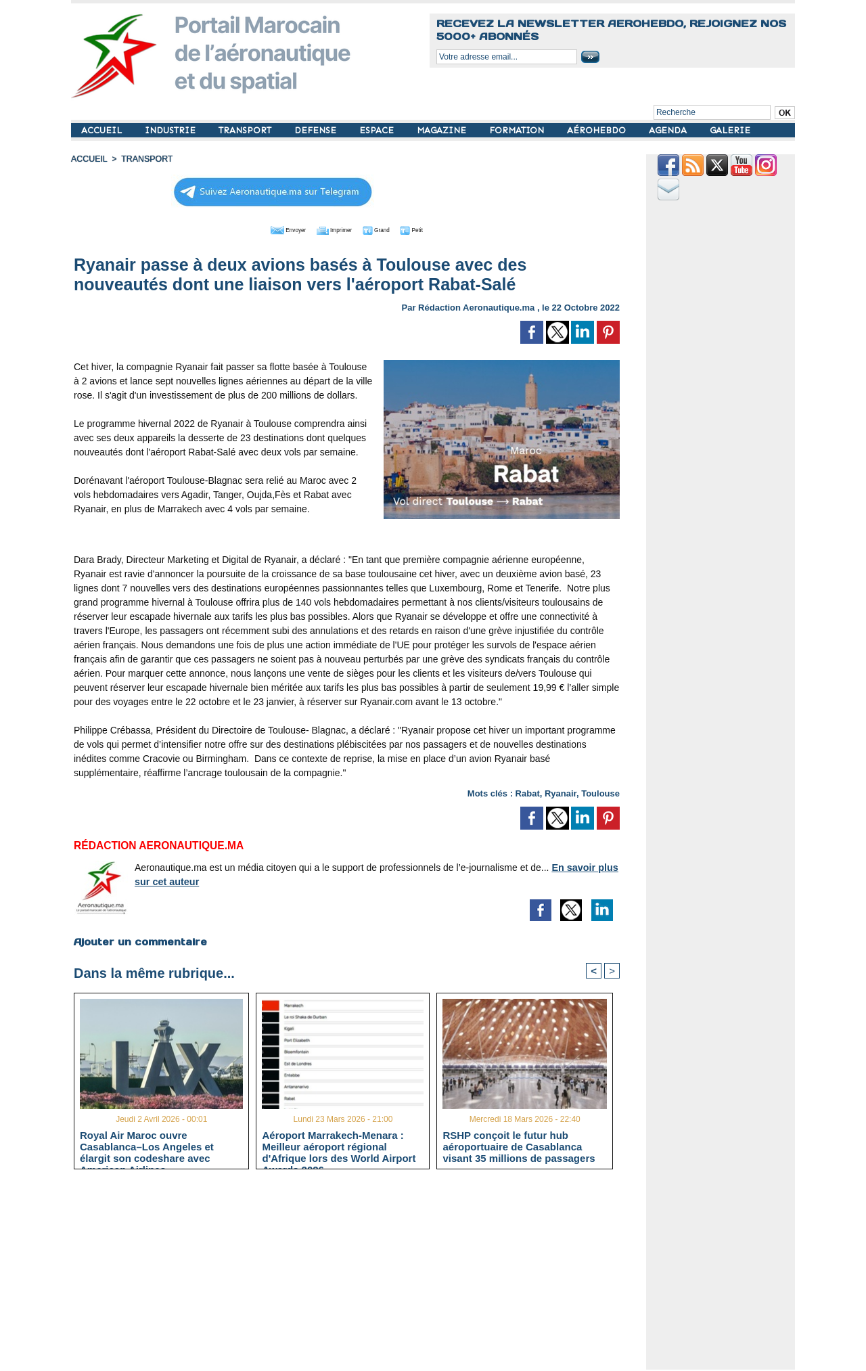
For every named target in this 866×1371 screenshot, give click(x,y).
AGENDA (669, 130)
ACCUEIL (102, 130)
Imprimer (331, 228)
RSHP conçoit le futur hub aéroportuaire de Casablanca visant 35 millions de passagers (518, 1146)
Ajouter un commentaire (140, 941)
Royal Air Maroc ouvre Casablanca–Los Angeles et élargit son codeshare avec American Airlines (147, 1146)
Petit (433, 228)
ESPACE (377, 130)
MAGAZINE (443, 130)
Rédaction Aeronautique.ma (476, 306)
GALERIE (730, 130)
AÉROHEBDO (598, 130)
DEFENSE (316, 130)
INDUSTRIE (171, 130)
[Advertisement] (357, 1275)
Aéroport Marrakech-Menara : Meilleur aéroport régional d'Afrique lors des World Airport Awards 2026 (338, 1146)
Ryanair (560, 792)
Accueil (88, 159)
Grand (387, 228)
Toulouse (600, 792)
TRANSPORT (246, 130)
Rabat (528, 792)
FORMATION (518, 130)
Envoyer (269, 228)
